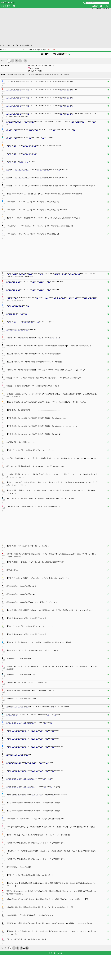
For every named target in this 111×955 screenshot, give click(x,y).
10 (25, 61)
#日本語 (36, 49)
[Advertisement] (55, 26)
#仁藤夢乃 (23, 74)
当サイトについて (55, 953)
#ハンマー (27, 49)
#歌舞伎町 (53, 74)
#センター (60, 74)
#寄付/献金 (45, 74)
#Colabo (10, 74)
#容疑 (43, 49)
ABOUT (95, 6)
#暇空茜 (16, 74)
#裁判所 (66, 74)
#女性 (28, 74)
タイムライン (51, 50)
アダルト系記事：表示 (100, 9)
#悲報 (32, 74)
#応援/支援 (38, 74)
